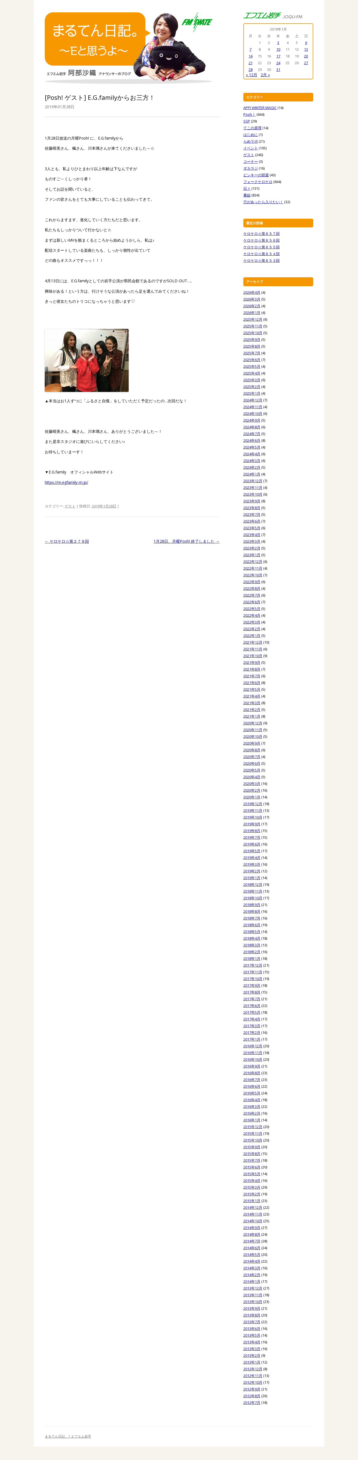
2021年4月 (251, 696)
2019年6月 (251, 844)
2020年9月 (251, 743)
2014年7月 (251, 1241)
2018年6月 (251, 924)
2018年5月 (251, 931)
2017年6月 (251, 1005)
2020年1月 (251, 797)
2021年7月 (251, 675)
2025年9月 (251, 339)
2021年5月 (251, 689)
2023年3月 (251, 541)
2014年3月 (251, 1267)
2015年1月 (251, 1200)
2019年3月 (251, 864)
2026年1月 (251, 312)
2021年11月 (252, 649)
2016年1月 (251, 1119)
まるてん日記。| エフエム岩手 (68, 1436)
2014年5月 (251, 1254)
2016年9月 (251, 1066)
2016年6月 (251, 1086)
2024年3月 (251, 460)
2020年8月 (251, 749)
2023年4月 (251, 534)
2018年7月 (251, 918)
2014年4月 (251, 1261)
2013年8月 (251, 1315)
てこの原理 (252, 127)
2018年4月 (251, 938)
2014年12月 (252, 1207)
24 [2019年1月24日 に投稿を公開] (278, 62)
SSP (246, 121)
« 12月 (251, 74)
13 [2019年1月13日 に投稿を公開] (306, 49)
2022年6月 (251, 601)
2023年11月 (252, 487)
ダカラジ (250, 168)
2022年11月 (252, 568)
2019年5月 (251, 850)
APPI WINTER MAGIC (260, 107)
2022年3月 (251, 622)
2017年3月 (251, 1025)
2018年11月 (252, 891)
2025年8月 (251, 346)
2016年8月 (251, 1072)
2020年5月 (251, 770)
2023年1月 (251, 554)
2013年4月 (251, 1342)
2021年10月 (252, 655)
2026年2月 (251, 305)
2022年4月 (251, 615)
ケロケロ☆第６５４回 (261, 253)
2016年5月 (251, 1093)
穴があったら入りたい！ (263, 201)
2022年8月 (251, 588)
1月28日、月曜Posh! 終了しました (187, 541)
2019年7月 (251, 837)
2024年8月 (251, 426)
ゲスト (70, 506)
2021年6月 (251, 682)
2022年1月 (251, 635)
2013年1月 (251, 1362)
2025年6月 (251, 359)
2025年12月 (252, 319)
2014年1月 (251, 1281)
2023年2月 (251, 548)
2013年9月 (251, 1308)
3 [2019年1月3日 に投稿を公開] (278, 42)
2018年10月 (252, 897)
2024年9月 (251, 420)
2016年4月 (251, 1099)
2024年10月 (252, 413)
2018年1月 (251, 958)
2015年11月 (252, 1133)
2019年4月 (251, 857)
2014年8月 (251, 1234)
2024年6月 (251, 440)
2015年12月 (252, 1126)
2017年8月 (251, 992)
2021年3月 (251, 702)
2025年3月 (251, 379)
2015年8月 (251, 1153)
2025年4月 (251, 373)
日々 (247, 188)
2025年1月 (251, 393)
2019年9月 (251, 823)
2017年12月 (252, 965)
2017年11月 (252, 971)
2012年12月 (252, 1368)
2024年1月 (251, 474)
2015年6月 (251, 1167)
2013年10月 (252, 1301)
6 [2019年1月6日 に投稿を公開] (306, 42)
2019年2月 (251, 871)
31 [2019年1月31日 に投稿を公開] (278, 69)
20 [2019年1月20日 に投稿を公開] (306, 56)
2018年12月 (252, 884)
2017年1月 (251, 1039)
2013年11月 (252, 1294)
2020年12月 (252, 723)
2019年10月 (252, 817)
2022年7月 (251, 595)
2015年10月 (252, 1140)
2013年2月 (251, 1355)
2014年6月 (251, 1247)
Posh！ (249, 114)
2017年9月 (251, 985)
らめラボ (250, 141)
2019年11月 (252, 810)
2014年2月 (251, 1274)
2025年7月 (251, 352)
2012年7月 (251, 1402)
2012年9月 (251, 1389)
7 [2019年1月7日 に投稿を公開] (250, 49)
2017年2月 (251, 1032)
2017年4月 (251, 1019)
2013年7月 (251, 1321)
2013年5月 (251, 1335)
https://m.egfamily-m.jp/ (66, 482)
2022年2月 (251, 628)
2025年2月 (251, 386)
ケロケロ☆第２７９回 (67, 541)
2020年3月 (251, 783)
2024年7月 (251, 433)
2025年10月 (252, 332)
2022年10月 (252, 574)
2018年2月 (251, 951)
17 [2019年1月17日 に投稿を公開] (278, 56)
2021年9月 (251, 662)
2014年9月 (251, 1227)
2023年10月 (252, 494)
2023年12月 (252, 480)
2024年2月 (251, 467)
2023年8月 (251, 507)
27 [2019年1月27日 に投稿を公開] (306, 62)
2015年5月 (251, 1173)
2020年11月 (252, 729)
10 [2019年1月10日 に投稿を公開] (278, 49)
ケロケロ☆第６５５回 (261, 247)
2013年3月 (251, 1348)
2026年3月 (251, 299)
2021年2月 (251, 709)
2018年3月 (251, 945)
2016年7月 (251, 1079)
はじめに (250, 134)
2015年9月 (251, 1146)
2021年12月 (252, 642)
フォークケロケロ (257, 181)
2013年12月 (252, 1288)
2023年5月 (251, 527)
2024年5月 (251, 447)
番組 (247, 195)
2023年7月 (251, 514)
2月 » (265, 74)
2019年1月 (251, 877)
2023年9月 (251, 500)
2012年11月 (252, 1375)
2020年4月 (251, 776)
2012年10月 (252, 1382)
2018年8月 (251, 911)
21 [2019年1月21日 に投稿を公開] (251, 62)
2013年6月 (251, 1328)
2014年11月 (252, 1214)
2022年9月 (251, 581)
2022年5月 (251, 608)
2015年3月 (251, 1187)
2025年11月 (252, 326)
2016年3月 (251, 1106)
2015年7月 (251, 1160)
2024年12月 (252, 400)
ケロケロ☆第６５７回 (261, 233)
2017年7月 (251, 998)
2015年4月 (251, 1180)
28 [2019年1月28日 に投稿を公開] (251, 69)
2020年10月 (252, 736)
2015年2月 (251, 1193)
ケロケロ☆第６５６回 (261, 240)
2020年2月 (251, 790)
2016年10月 (252, 1059)
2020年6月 (251, 763)
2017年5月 (251, 1012)
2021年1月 (251, 716)
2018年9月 (251, 904)
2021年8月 (251, 669)
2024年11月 (252, 406)
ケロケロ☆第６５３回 (261, 260)
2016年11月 (252, 1052)
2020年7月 (251, 756)
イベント (250, 148)
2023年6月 (251, 521)
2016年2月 (251, 1113)
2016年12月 (252, 1045)
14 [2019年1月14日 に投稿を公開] (251, 56)
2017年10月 (252, 978)
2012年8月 (251, 1395)
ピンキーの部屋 (256, 174)
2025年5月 (251, 366)
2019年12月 (252, 803)
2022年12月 (252, 561)
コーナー (250, 161)
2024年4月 (251, 453)
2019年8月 (251, 830)
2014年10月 (252, 1220)
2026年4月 (251, 292)
